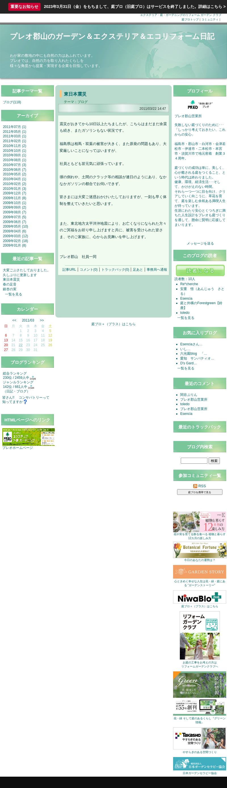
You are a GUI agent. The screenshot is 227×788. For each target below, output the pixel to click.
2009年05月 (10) (15, 226)
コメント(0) (89, 270)
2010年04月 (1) (14, 179)
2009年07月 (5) (14, 217)
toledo (185, 313)
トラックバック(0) (115, 270)
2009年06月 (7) (14, 222)
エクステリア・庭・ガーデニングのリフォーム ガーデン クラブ (180, 14)
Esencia (186, 299)
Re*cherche (189, 284)
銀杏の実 (9, 289)
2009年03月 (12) (15, 236)
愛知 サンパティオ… (197, 358)
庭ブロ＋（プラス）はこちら (113, 324)
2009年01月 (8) (14, 245)
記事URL (69, 270)
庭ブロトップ (190, 19)
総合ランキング (15, 373)
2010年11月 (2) (14, 146)
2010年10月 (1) (14, 151)
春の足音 (9, 284)
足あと (138, 270)
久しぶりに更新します (20, 275)
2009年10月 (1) (14, 203)
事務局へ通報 (157, 270)
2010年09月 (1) (14, 155)
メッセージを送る (200, 243)
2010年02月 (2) (14, 184)
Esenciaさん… (191, 344)
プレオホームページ (17, 448)
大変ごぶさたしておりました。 (27, 270)
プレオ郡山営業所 (193, 400)
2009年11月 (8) (14, 198)
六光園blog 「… (193, 354)
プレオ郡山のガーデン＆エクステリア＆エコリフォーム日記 (112, 36)
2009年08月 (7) (14, 212)
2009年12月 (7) (14, 193)
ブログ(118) (12, 102)
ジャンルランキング (18, 382)
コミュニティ (209, 19)
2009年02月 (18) (15, 241)
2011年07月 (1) (14, 127)
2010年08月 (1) (14, 160)
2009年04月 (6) (14, 231)
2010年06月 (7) (14, 170)
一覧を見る (13, 294)
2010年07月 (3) (14, 165)
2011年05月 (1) (14, 132)
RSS (199, 486)
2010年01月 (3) (14, 189)
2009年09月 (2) (14, 207)
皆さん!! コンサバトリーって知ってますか (25, 400)
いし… (185, 349)
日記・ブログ (16, 391)
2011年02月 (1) (14, 141)
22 (20, 345)
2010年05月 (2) (14, 174)
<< (14, 320)
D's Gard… (188, 363)
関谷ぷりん (188, 395)
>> (42, 320)
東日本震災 (11, 279)
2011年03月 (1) (14, 136)
